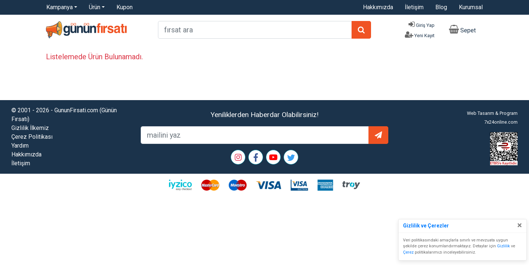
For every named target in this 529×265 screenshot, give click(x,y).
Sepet (468, 30)
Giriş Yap (425, 25)
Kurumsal (471, 7)
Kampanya (59, 7)
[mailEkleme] (255, 135)
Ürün (94, 7)
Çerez (408, 252)
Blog (441, 7)
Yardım (20, 145)
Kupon (124, 7)
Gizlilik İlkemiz (30, 127)
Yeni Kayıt (424, 35)
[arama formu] (255, 30)
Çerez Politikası (32, 136)
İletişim (414, 7)
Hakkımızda (378, 7)
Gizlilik (503, 246)
